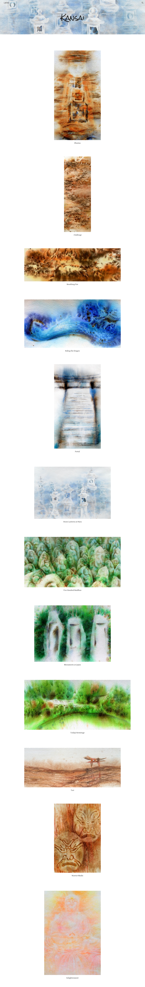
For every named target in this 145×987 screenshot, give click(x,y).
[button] (142, 2)
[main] (72, 17)
